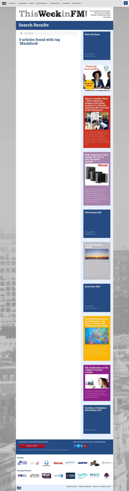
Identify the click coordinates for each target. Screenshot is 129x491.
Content (13, 3)
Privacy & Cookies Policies (101, 486)
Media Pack (77, 3)
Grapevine (23, 3)
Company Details (71, 486)
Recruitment (42, 3)
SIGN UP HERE (31, 446)
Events (32, 3)
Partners (66, 3)
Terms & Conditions (85, 486)
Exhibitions (55, 3)
